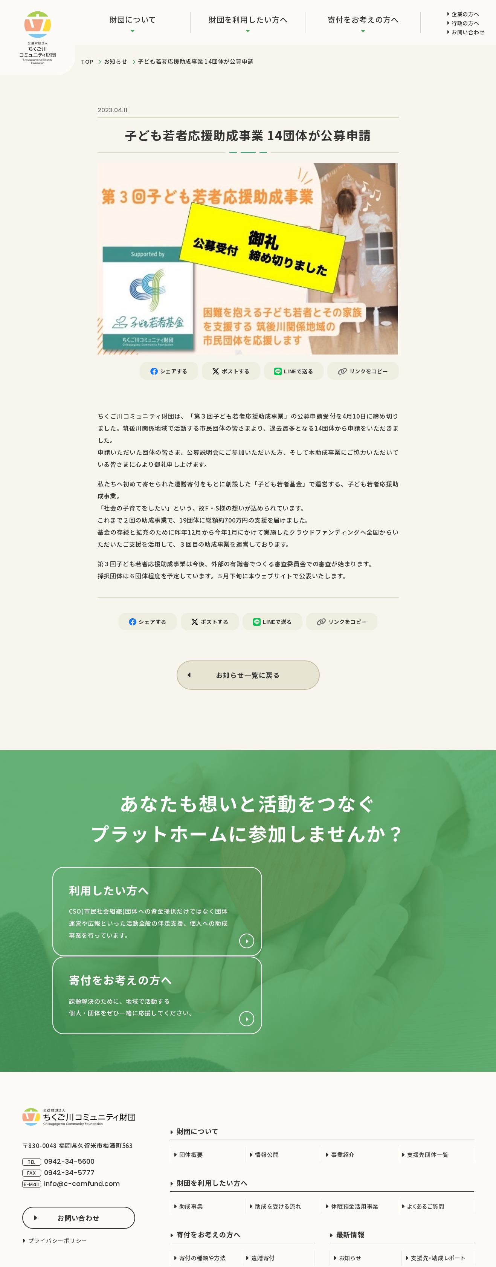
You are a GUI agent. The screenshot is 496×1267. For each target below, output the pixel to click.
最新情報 (350, 1161)
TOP (87, 61)
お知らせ (116, 61)
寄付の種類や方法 (202, 1185)
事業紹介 (343, 1081)
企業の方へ (465, 14)
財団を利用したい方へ (248, 19)
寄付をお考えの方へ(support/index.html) (349, 914)
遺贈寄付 (263, 1185)
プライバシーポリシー (58, 1167)
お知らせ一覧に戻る (248, 676)
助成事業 (191, 1133)
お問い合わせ (468, 32)
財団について (132, 19)
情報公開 (267, 1081)
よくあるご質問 (425, 1133)
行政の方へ (465, 23)
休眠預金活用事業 (354, 1133)
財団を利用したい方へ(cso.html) (146, 914)
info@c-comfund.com (82, 1110)
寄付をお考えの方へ (363, 19)
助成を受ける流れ (278, 1133)
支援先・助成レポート (438, 1185)
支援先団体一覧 (428, 1081)
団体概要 (191, 1081)
